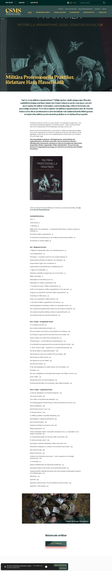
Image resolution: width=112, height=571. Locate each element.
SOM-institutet (88, 12)
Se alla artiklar (56, 543)
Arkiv (30, 12)
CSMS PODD (102, 12)
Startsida (60, 9)
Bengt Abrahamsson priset (85, 9)
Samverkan (97, 9)
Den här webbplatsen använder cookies (19, 566)
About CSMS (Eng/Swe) (71, 9)
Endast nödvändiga (60, 565)
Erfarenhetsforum (43, 12)
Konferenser (74, 12)
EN (75, 3)
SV (71, 3)
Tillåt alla (63, 568)
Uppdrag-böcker (60, 12)
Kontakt (104, 9)
